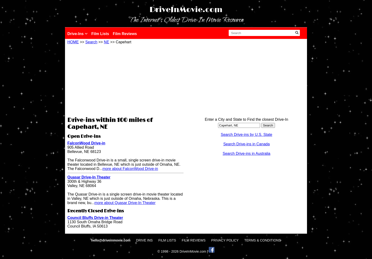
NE (106, 42)
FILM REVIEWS (193, 240)
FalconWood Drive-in (86, 143)
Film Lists (100, 34)
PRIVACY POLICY (224, 240)
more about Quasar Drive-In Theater (125, 203)
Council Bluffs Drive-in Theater (95, 218)
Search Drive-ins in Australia (246, 154)
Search (91, 42)
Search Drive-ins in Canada (246, 144)
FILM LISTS (167, 240)
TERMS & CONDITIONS (262, 240)
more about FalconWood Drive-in (130, 169)
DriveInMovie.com (186, 9)
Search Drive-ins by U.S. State (246, 135)
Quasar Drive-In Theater (88, 177)
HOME (73, 42)
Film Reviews (125, 34)
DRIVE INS (144, 240)
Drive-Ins (77, 34)
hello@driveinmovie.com (111, 240)
